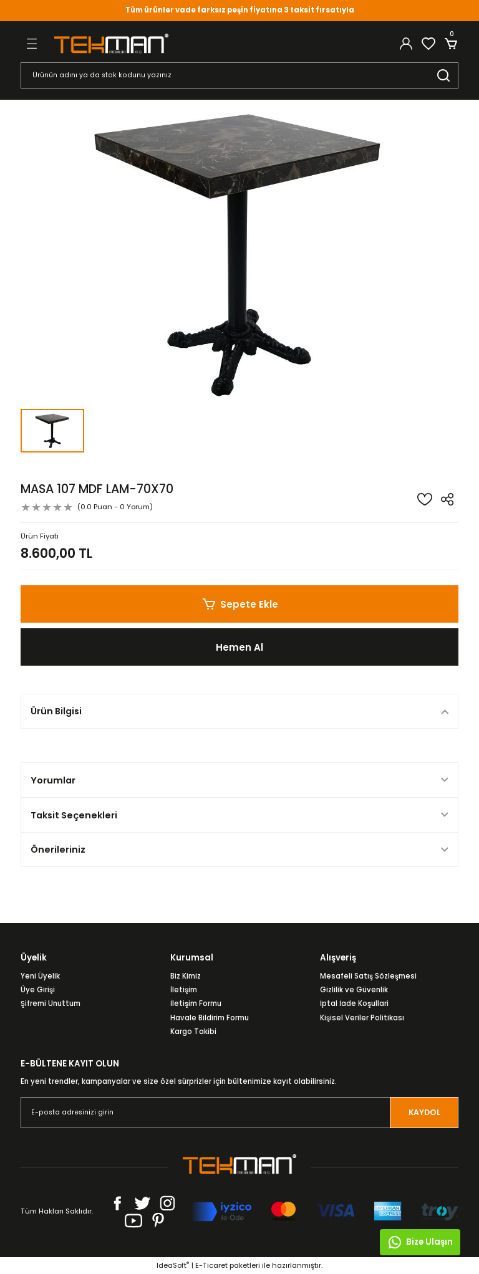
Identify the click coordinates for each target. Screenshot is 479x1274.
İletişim (183, 990)
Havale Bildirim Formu (209, 1018)
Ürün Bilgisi (56, 711)
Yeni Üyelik (40, 976)
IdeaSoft (173, 1265)
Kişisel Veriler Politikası (362, 1018)
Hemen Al (240, 646)
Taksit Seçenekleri (74, 815)
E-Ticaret (211, 1265)
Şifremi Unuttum (50, 1003)
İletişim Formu (195, 1003)
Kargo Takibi (193, 1032)
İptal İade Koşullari (354, 1003)
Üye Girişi (38, 990)
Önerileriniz (58, 849)
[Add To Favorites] (425, 499)
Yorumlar (53, 780)
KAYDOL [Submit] (424, 1113)
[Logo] (111, 43)
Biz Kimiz (185, 976)
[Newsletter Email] (239, 1112)
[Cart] (450, 43)
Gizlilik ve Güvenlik (354, 990)
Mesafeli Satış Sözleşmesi (368, 976)
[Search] (239, 75)
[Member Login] (406, 43)
